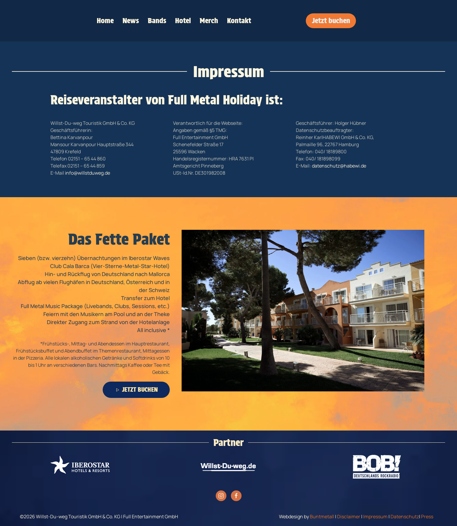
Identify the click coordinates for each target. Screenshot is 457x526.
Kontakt (239, 20)
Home (105, 20)
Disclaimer (348, 516)
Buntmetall (322, 516)
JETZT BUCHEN (136, 389)
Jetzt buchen (331, 20)
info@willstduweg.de (87, 173)
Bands (157, 20)
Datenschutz (405, 516)
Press (427, 516)
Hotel (183, 20)
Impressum (375, 516)
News (131, 20)
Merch (209, 20)
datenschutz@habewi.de (339, 165)
